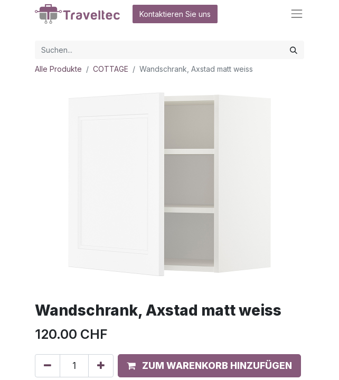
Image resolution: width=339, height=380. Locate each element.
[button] (209, 365)
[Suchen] (293, 50)
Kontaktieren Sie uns (175, 14)
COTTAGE (110, 68)
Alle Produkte (58, 68)
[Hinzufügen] (101, 365)
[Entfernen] (47, 365)
